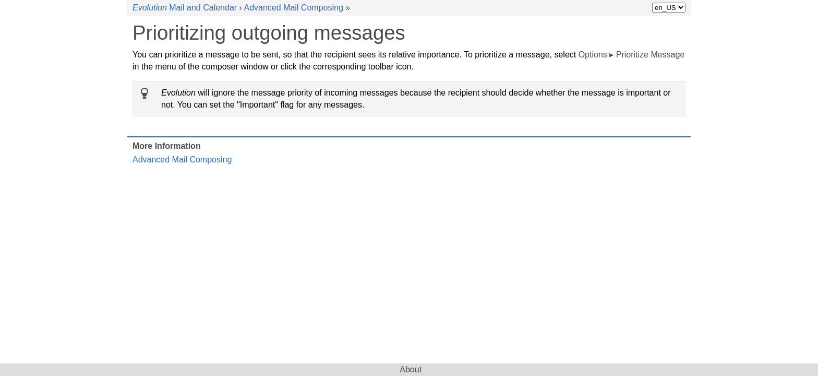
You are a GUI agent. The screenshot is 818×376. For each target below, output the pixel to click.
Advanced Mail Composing (293, 7)
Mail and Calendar (185, 7)
